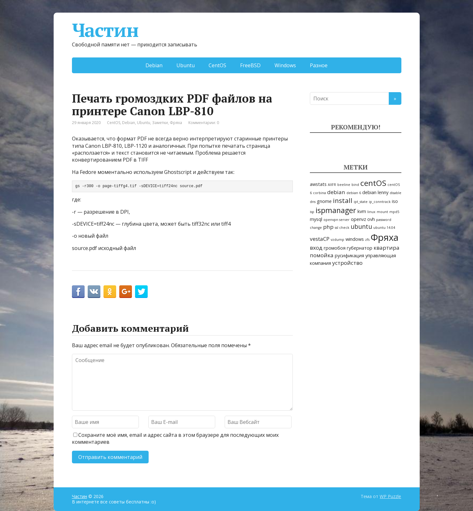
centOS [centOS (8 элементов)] (373, 183)
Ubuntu (185, 65)
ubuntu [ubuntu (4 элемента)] (361, 227)
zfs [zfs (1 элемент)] (367, 239)
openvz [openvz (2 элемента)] (358, 219)
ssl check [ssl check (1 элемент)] (342, 227)
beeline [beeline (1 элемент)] (343, 184)
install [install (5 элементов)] (342, 200)
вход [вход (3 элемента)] (316, 247)
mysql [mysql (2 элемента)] (316, 219)
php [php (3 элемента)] (328, 226)
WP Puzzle (390, 496)
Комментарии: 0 (203, 122)
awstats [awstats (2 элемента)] (318, 184)
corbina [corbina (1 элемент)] (319, 193)
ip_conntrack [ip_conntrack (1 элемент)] (380, 201)
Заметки (160, 122)
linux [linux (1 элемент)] (371, 212)
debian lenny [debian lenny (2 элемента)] (375, 192)
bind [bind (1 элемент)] (355, 184)
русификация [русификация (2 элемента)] (349, 255)
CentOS (217, 65)
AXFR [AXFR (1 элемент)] (332, 184)
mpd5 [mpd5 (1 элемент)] (394, 212)
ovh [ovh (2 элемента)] (371, 219)
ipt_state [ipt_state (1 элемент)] (361, 201)
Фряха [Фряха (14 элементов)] (385, 237)
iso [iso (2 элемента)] (395, 201)
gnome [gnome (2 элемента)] (324, 201)
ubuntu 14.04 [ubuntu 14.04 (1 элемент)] (384, 227)
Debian (154, 65)
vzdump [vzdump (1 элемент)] (337, 239)
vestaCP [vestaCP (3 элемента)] (319, 238)
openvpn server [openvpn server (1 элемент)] (336, 219)
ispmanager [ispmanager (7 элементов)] (336, 210)
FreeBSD (250, 65)
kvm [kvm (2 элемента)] (362, 211)
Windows (285, 65)
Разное (319, 65)
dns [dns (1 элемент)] (313, 201)
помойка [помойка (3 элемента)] (322, 255)
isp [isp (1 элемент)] (312, 212)
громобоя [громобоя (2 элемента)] (335, 248)
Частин (105, 30)
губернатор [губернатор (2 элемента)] (359, 248)
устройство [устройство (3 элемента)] (347, 262)
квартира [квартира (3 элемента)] (386, 247)
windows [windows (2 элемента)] (355, 239)
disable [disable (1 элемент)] (395, 193)
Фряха (176, 122)
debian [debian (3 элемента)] (336, 192)
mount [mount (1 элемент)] (382, 212)
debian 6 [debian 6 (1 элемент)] (353, 193)
